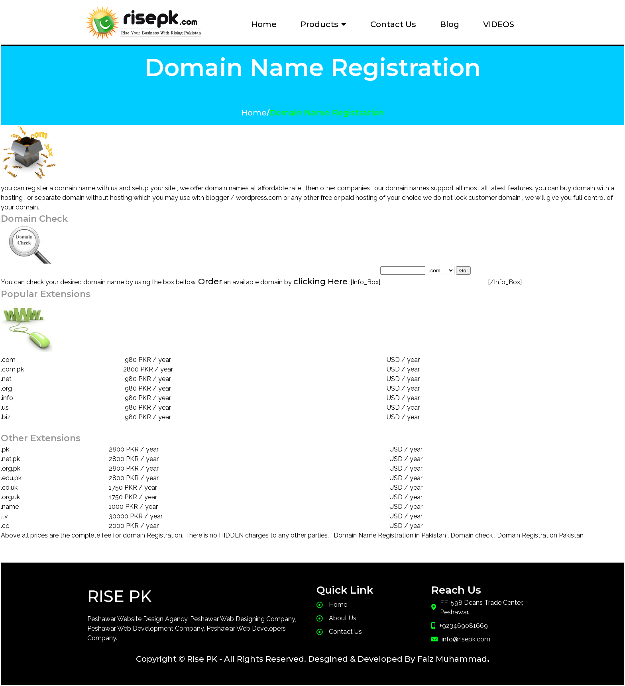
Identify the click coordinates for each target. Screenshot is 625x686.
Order (210, 281)
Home (254, 112)
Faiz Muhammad (452, 659)
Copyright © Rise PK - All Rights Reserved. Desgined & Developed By (275, 659)
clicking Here (320, 281)
